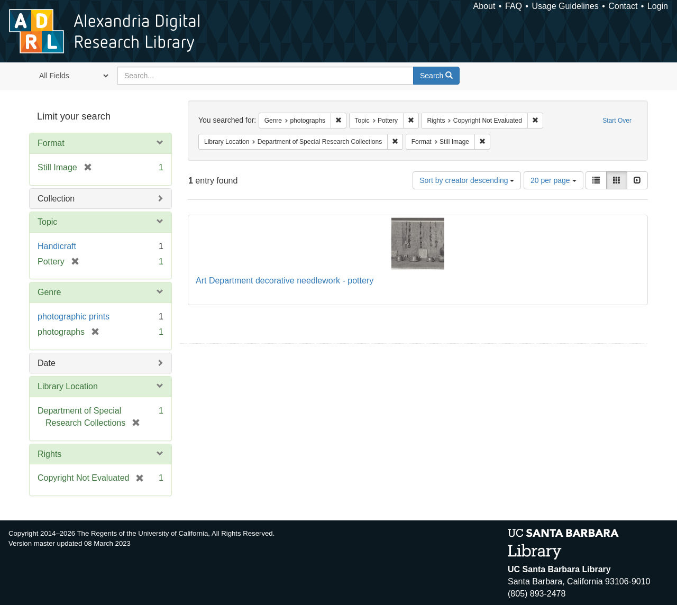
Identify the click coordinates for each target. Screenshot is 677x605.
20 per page (553, 180)
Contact (622, 6)
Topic (47, 221)
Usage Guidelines (565, 6)
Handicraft (57, 246)
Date (47, 363)
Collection (56, 198)
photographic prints (73, 316)
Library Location (68, 386)
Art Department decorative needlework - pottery (284, 280)
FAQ (513, 6)
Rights (49, 454)
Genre (49, 292)
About (484, 6)
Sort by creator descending (466, 180)
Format (51, 143)
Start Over (617, 120)
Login (657, 6)
